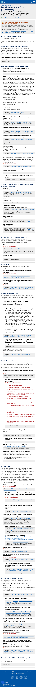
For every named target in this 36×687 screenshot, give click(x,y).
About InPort (4, 671)
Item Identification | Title (16, 74)
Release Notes (16, 671)
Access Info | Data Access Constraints (22, 511)
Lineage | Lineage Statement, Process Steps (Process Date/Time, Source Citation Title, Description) (17, 336)
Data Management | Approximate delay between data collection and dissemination (19, 560)
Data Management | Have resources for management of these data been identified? (17, 276)
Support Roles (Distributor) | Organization (20, 518)
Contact (10, 671)
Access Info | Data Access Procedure (19, 551)
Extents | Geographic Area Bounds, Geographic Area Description (18, 140)
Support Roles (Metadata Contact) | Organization (22, 209)
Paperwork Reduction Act (20, 673)
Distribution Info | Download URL (20, 542)
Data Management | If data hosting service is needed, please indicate (19, 529)
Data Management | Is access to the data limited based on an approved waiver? (19, 500)
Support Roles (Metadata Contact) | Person (21, 192)
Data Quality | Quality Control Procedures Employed (17, 355)
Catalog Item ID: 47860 (9, 5)
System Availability (25, 671)
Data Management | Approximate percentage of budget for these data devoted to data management (18, 288)
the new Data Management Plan (18, 31)
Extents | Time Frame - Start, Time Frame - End (22, 131)
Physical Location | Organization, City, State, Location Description (17, 624)
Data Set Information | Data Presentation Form (22, 153)
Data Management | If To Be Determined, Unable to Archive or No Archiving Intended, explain (19, 612)
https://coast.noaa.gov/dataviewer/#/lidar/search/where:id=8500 (19, 539)
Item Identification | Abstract (17, 112)
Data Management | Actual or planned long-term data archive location (19, 595)
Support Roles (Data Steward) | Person (20, 248)
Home (2, 5)
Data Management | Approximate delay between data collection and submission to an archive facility (19, 636)
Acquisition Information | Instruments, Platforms (22, 166)
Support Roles (30, 221)
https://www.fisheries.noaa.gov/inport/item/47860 (14, 446)
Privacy (31, 671)
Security (12, 673)
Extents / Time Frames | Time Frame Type (21, 122)
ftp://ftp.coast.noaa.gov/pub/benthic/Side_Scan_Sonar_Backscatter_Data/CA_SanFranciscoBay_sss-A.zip (19, 537)
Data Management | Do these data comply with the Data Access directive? (18, 489)
